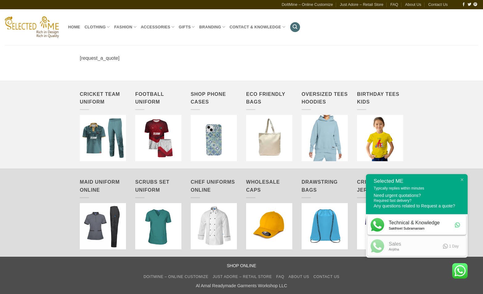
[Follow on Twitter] (469, 4)
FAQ (394, 4)
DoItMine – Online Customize (307, 4)
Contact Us (438, 4)
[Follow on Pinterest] (475, 4)
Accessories (157, 27)
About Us (413, 4)
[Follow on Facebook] (463, 4)
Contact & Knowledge (257, 27)
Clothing (97, 27)
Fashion (125, 27)
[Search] (295, 27)
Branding (212, 27)
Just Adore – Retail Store (362, 4)
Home (74, 27)
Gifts (187, 27)
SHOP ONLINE (241, 265)
